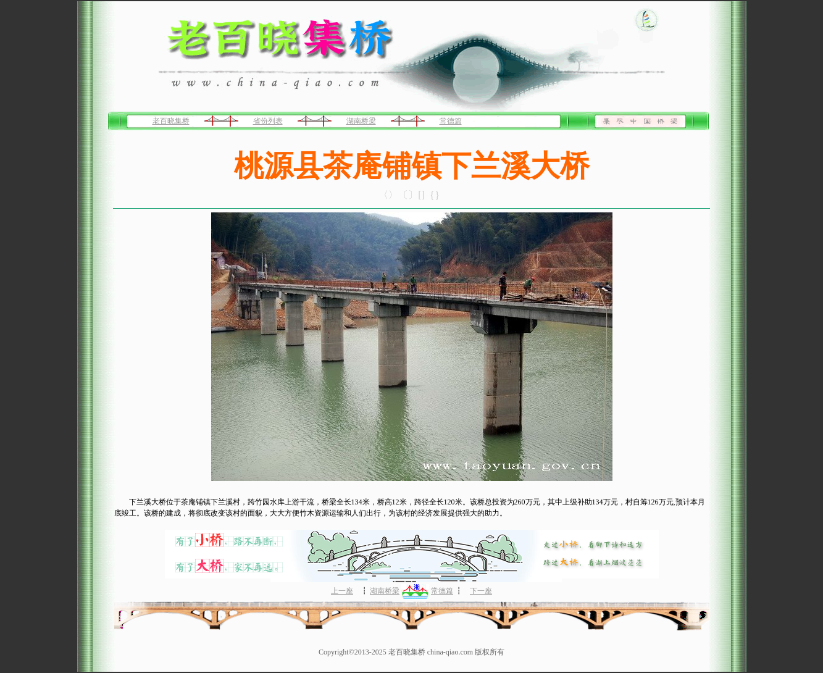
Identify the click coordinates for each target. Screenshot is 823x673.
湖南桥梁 (361, 121)
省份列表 (268, 121)
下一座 (481, 591)
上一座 (342, 591)
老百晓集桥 (171, 121)
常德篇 (451, 121)
